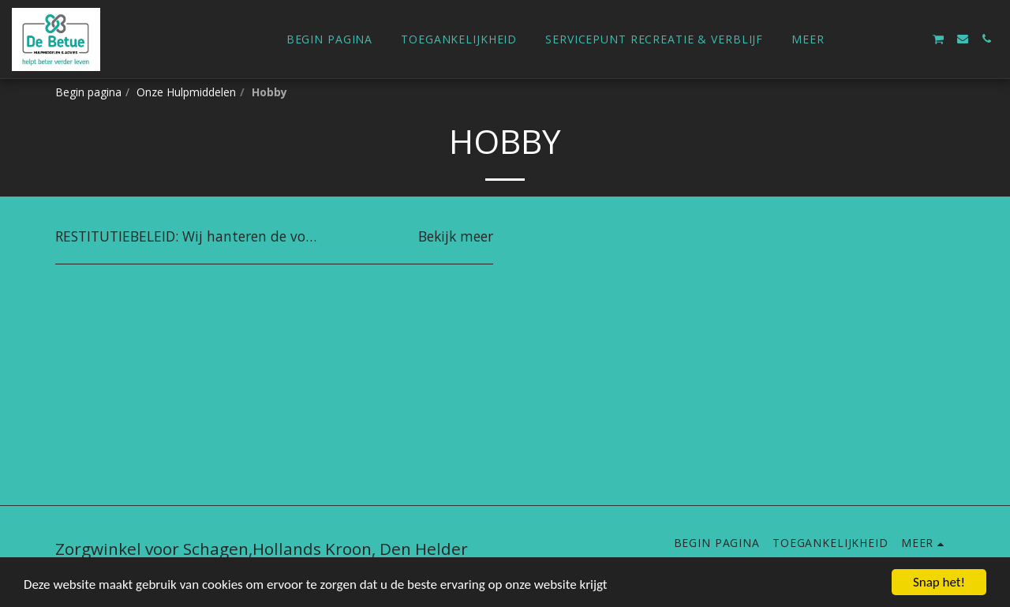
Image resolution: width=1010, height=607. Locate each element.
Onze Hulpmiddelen (186, 91)
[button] (891, 38)
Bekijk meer (455, 236)
